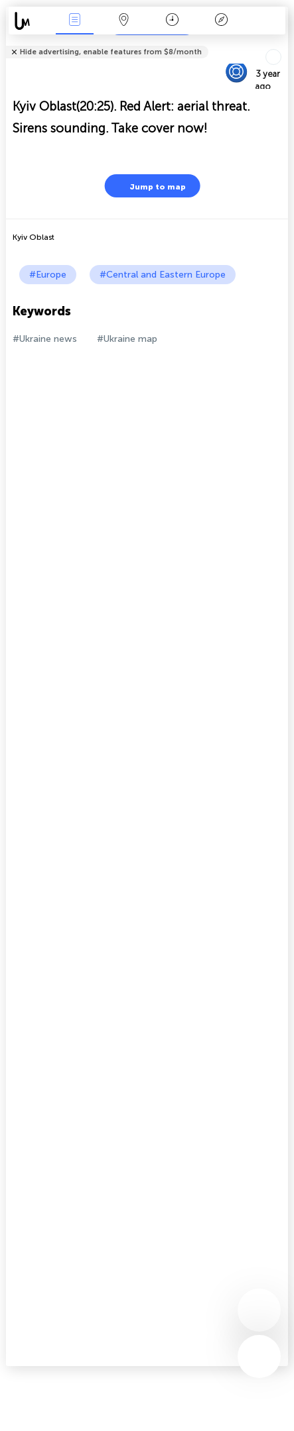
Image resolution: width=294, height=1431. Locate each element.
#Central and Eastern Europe (163, 274)
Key (221, 21)
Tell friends (282, 43)
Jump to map (149, 185)
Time (172, 21)
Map (123, 21)
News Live (75, 21)
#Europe (47, 274)
